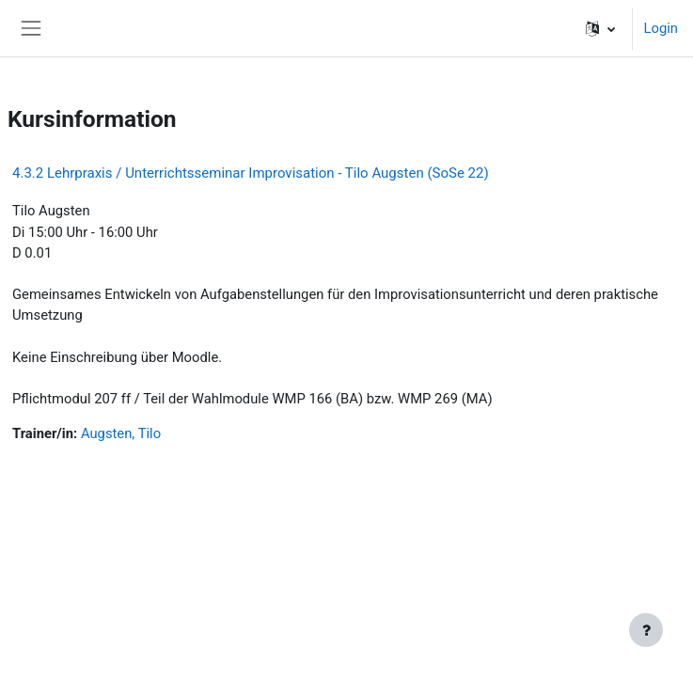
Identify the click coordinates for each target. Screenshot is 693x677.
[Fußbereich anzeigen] (646, 630)
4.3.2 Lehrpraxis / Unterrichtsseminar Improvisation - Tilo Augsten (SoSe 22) (250, 173)
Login (661, 28)
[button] (600, 28)
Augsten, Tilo (121, 433)
